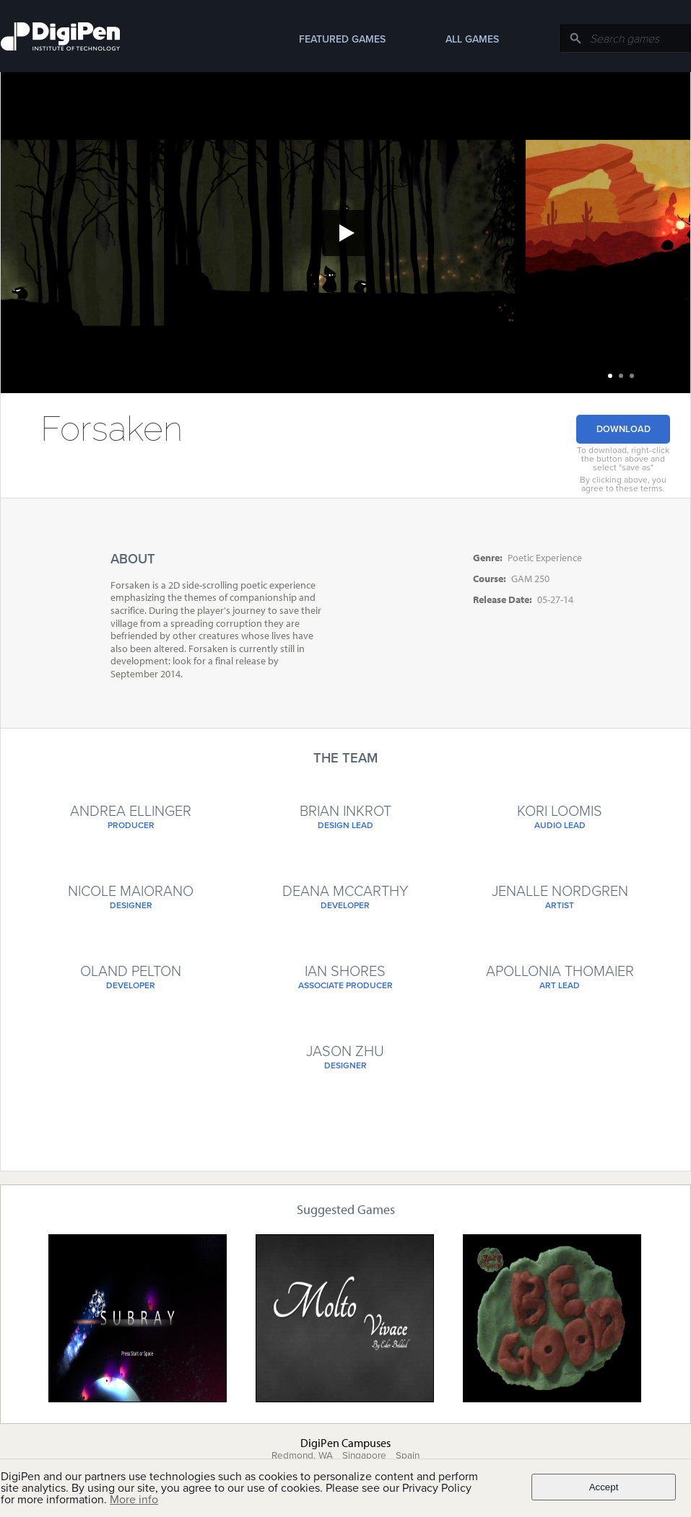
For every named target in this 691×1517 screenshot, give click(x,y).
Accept (604, 1487)
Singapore (364, 1455)
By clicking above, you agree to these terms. (623, 484)
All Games (472, 39)
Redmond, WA (302, 1455)
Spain (408, 1455)
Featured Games (342, 39)
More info (134, 1499)
